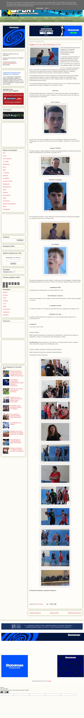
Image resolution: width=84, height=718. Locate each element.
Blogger (49, 681)
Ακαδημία (5, 300)
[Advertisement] (14, 134)
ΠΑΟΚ (4, 306)
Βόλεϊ (4, 170)
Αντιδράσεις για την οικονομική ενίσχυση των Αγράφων (15, 407)
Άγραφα (5, 292)
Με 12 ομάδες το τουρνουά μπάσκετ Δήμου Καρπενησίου (15, 415)
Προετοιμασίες (7, 195)
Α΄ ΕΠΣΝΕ (18, 18)
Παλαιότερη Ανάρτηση (74, 613)
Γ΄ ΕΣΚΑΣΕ (58, 18)
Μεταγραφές (6, 184)
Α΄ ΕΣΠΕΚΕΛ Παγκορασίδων (48, 20)
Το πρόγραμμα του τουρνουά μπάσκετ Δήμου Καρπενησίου (15, 441)
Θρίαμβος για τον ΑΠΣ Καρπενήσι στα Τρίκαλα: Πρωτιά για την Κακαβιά (16, 432)
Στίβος (4, 198)
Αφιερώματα (6, 164)
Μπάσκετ (5, 192)
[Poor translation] (6, 692)
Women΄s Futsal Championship (72, 18)
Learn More (39, 8)
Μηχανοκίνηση (7, 187)
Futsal (4, 156)
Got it (47, 8)
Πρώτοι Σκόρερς (40, 18)
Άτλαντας (5, 295)
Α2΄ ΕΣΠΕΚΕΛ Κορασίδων (11, 20)
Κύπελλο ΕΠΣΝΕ (28, 18)
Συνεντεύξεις (6, 201)
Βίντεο (4, 167)
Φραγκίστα (6, 315)
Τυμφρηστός (6, 312)
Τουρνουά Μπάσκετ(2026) (65, 20)
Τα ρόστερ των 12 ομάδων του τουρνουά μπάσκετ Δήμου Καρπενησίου (16, 399)
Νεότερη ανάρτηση (35, 613)
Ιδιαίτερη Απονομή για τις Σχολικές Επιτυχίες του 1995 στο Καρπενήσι (17, 449)
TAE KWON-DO (7, 158)
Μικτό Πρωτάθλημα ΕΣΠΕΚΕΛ (29, 20)
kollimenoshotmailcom (10, 63)
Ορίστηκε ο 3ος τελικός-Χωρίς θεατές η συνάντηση (16, 390)
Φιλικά (4, 206)
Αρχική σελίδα (8, 18)
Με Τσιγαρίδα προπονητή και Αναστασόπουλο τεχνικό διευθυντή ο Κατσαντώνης (16, 382)
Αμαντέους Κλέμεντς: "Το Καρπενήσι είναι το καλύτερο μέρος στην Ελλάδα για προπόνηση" (17, 373)
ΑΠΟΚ (4, 298)
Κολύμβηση (6, 178)
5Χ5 (4, 153)
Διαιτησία (5, 175)
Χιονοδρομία (6, 209)
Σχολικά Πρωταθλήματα (9, 203)
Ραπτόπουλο (6, 309)
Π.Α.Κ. (4, 303)
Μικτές (50, 18)
